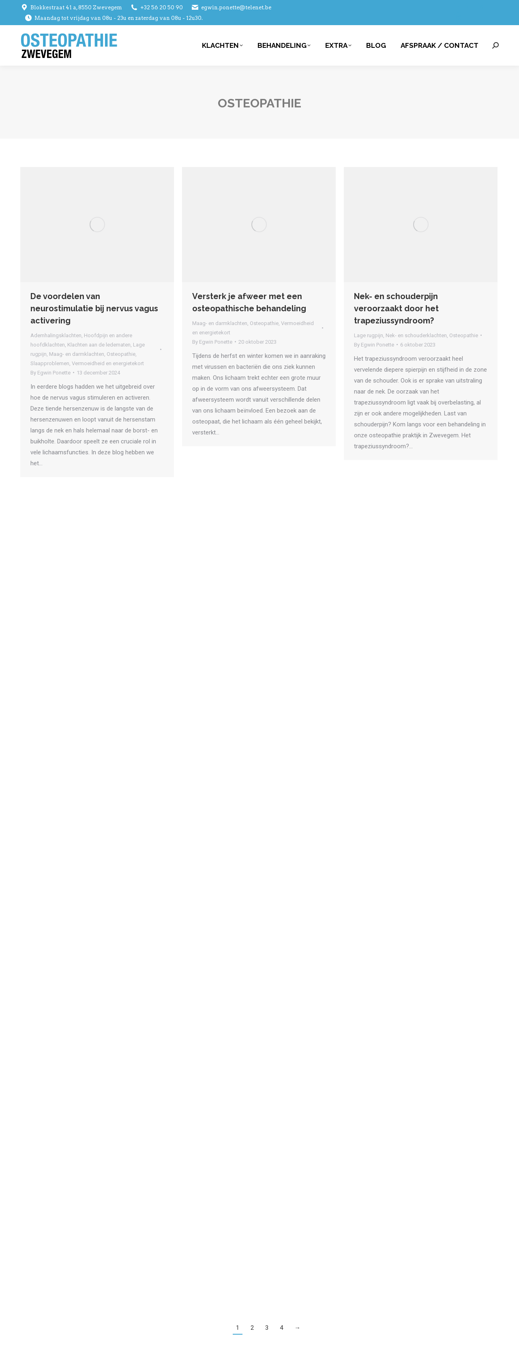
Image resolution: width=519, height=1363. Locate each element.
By (50, 373)
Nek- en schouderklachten (416, 335)
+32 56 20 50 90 (156, 7)
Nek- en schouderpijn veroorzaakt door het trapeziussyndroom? (396, 308)
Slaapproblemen (49, 363)
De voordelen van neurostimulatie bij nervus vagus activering (94, 308)
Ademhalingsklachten (55, 335)
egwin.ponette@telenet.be (231, 7)
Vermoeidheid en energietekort (108, 363)
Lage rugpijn (368, 335)
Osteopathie (121, 354)
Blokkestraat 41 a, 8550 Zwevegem (71, 7)
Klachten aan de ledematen (99, 345)
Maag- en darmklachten (76, 354)
